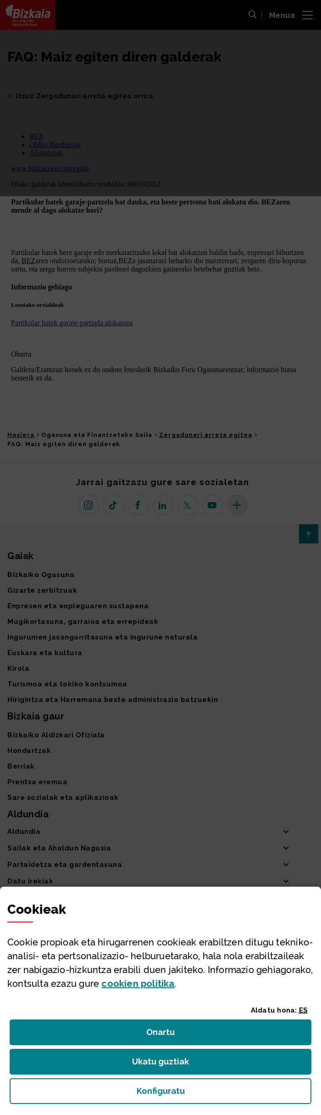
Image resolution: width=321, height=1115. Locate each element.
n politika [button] (137, 983)
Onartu (170, 1034)
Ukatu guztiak (163, 1064)
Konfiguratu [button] (211, 1093)
